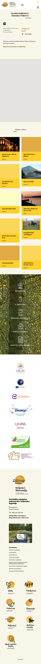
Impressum (20, 659)
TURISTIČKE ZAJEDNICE (15, 560)
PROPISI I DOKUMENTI (15, 568)
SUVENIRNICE (12, 552)
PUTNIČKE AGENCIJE (14, 550)
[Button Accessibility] (38, 10)
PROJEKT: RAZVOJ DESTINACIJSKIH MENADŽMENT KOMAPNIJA (18, 563)
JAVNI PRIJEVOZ (13, 555)
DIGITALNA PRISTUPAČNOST (16, 571)
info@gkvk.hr (26, 28)
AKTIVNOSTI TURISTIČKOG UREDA (18, 566)
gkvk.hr (24, 31)
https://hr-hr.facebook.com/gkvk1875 (14, 46)
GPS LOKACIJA (27, 34)
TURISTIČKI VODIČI (14, 557)
